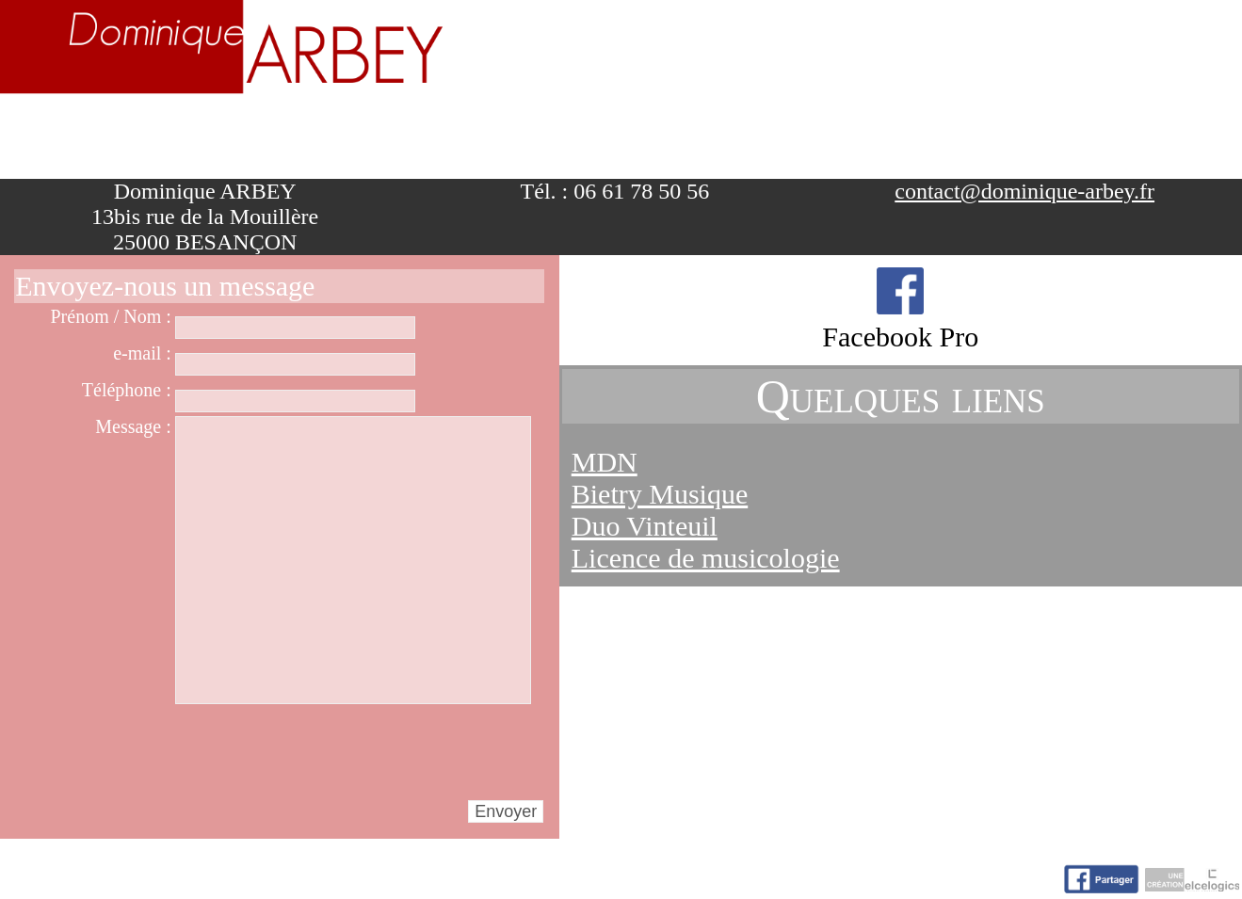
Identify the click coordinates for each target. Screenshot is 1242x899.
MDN (604, 461)
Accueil (66, 135)
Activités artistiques (715, 135)
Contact (1176, 135)
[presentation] (318, 751)
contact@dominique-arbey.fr (1024, 191)
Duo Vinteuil (645, 525)
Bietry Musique (660, 493)
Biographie (224, 135)
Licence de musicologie (706, 557)
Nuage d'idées (995, 135)
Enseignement (433, 135)
